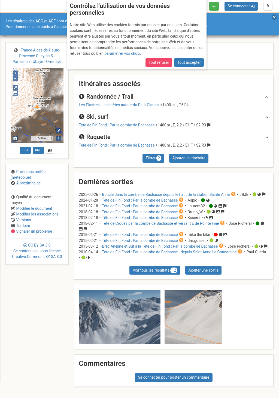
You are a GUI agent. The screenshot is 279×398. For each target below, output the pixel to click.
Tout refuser (158, 62)
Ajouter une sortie (203, 270)
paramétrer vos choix (122, 53)
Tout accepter (189, 62)
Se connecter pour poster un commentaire (174, 377)
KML (38, 150)
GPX (25, 150)
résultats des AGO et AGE (34, 21)
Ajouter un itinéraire (188, 158)
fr (267, 6)
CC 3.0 (37, 251)
